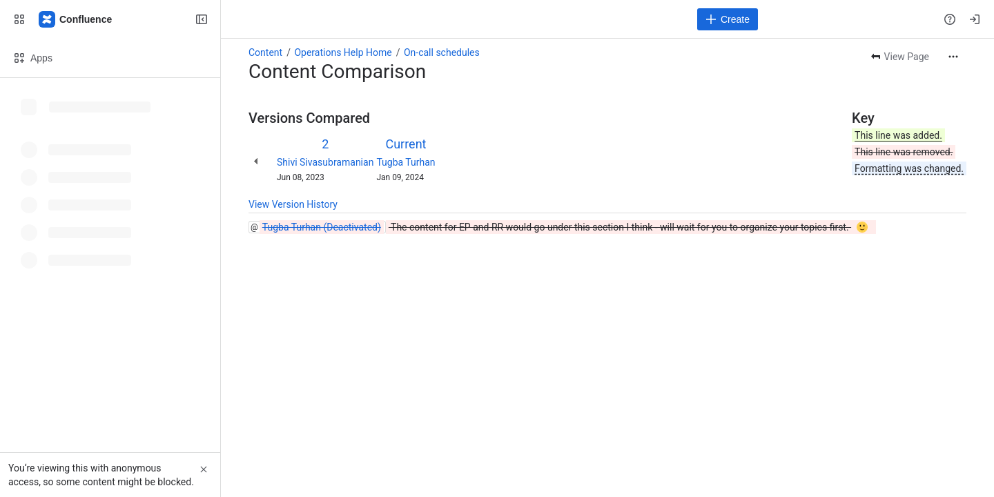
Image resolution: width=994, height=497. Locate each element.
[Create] (727, 19)
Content (265, 52)
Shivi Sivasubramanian (325, 162)
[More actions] (953, 56)
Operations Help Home (342, 52)
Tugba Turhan (405, 162)
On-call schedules (442, 52)
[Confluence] (76, 19)
